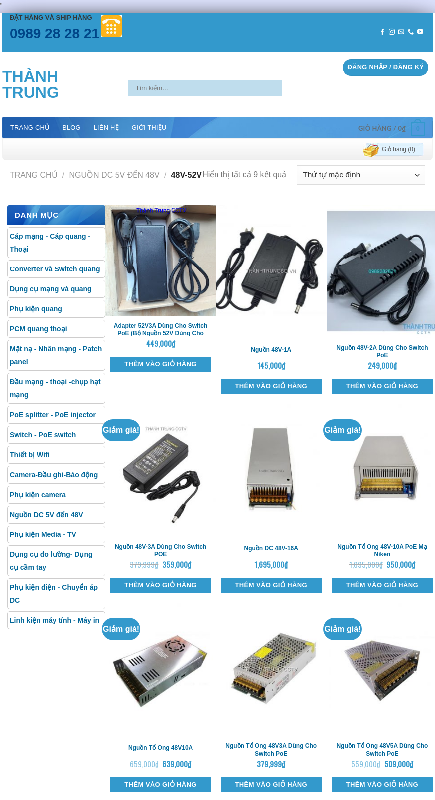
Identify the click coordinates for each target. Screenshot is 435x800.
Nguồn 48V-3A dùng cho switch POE (160, 550)
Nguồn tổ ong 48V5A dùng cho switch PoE (382, 749)
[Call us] (411, 32)
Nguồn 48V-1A (271, 349)
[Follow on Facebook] (382, 32)
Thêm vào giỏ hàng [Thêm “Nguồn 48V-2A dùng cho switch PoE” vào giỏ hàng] (382, 386)
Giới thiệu (149, 127)
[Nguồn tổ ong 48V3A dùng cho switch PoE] (271, 669)
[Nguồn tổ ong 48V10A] (160, 669)
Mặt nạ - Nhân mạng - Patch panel (56, 355)
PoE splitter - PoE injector (53, 415)
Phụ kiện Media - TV (43, 534)
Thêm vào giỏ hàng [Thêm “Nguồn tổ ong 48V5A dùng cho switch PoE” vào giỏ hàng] (382, 784)
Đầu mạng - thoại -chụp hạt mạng (55, 388)
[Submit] (290, 88)
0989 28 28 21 (54, 33)
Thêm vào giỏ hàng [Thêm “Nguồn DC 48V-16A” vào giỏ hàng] (271, 585)
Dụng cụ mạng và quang (51, 289)
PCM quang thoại (38, 329)
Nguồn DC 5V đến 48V (114, 175)
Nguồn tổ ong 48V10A (160, 747)
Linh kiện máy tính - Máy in (54, 620)
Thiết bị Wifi (30, 455)
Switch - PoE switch (43, 435)
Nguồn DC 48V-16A (271, 548)
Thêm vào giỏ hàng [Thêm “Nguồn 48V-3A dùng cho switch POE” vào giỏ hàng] (160, 585)
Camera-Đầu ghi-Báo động (54, 475)
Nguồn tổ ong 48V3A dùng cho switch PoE (271, 749)
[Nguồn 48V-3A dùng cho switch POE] (160, 470)
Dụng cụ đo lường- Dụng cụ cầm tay (51, 560)
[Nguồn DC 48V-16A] (271, 470)
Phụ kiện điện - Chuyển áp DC (54, 593)
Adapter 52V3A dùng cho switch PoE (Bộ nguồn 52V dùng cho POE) (161, 333)
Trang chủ (29, 127)
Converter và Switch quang (55, 269)
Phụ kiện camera (38, 495)
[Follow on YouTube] (420, 32)
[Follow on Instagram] (392, 32)
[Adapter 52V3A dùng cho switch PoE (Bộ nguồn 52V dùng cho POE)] (160, 260)
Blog (71, 127)
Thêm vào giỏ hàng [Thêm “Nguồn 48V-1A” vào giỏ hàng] (271, 386)
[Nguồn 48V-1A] (271, 271)
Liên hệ (106, 127)
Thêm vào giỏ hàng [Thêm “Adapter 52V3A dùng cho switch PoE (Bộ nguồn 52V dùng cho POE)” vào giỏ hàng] (160, 364)
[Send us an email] (401, 32)
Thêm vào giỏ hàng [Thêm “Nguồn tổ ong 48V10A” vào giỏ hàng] (160, 784)
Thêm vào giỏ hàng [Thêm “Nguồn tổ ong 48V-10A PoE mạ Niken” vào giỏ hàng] (382, 585)
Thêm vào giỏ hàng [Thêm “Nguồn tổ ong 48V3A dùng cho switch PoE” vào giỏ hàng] (271, 784)
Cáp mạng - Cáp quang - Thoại (50, 242)
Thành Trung (30, 84)
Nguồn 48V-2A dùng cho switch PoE (382, 351)
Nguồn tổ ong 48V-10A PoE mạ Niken (382, 550)
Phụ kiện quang (36, 309)
